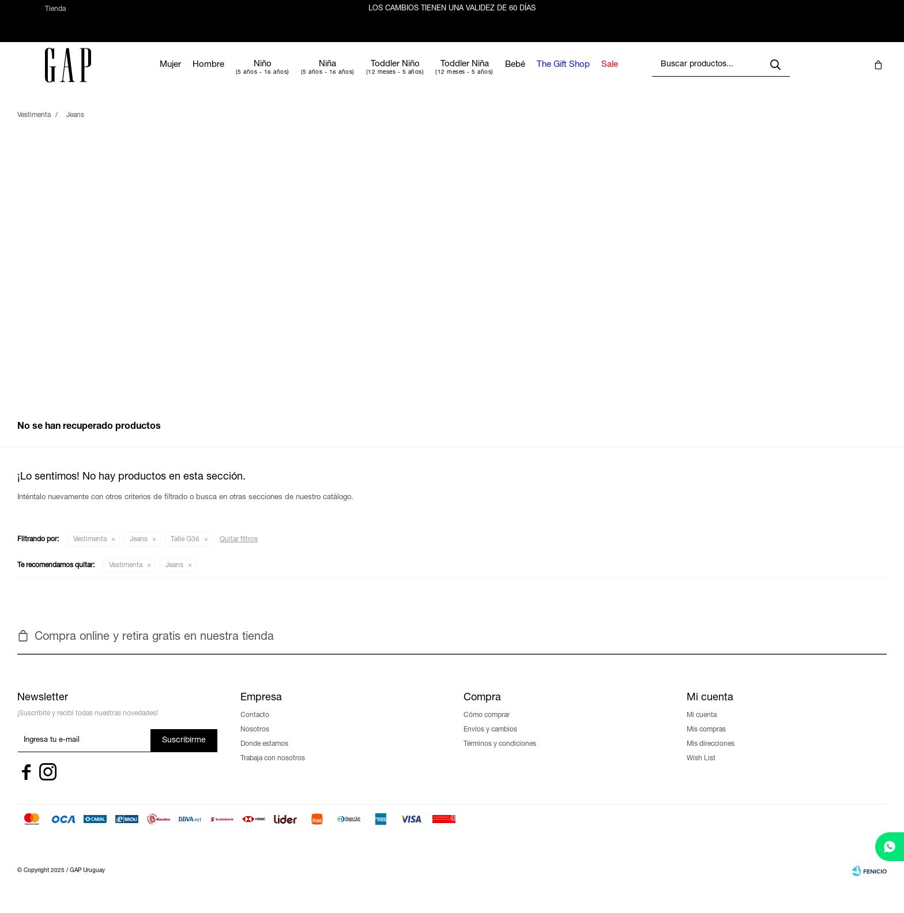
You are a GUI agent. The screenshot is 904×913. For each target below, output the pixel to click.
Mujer (201, 75)
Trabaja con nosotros (272, 768)
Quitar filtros (239, 549)
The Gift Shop (594, 75)
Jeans (139, 549)
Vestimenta (90, 549)
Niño (294, 74)
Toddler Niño (426, 74)
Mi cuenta (702, 725)
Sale (640, 75)
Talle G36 (185, 549)
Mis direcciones (710, 754)
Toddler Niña (496, 74)
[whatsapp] (889, 846)
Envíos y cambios (490, 740)
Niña (359, 74)
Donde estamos (264, 754)
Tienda (55, 14)
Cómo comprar (487, 725)
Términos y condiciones (500, 754)
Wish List (701, 768)
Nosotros (254, 740)
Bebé (546, 75)
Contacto (254, 725)
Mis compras (706, 740)
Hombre (239, 75)
